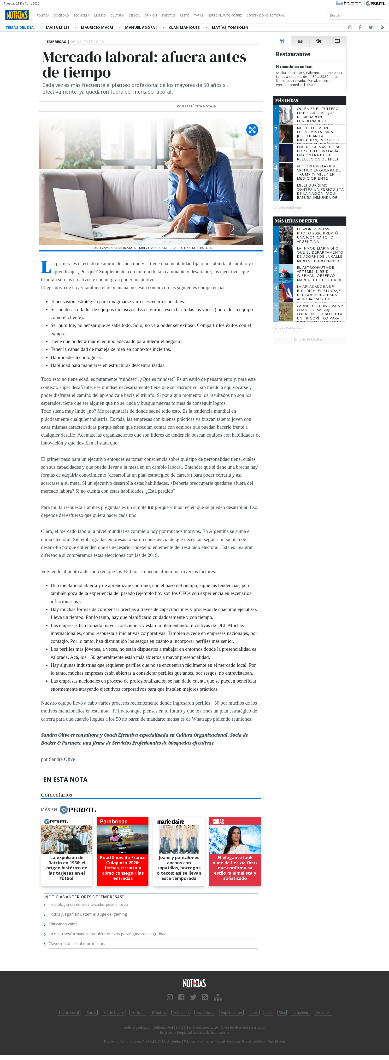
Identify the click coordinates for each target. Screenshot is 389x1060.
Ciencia (151, 15)
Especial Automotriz (257, 15)
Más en (68, 810)
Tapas (226, 15)
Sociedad (66, 15)
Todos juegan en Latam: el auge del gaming (88, 914)
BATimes (323, 1012)
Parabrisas (204, 1012)
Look (253, 1012)
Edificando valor (63, 924)
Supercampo (231, 1012)
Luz (268, 1012)
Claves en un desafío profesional (78, 943)
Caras (91, 1012)
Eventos (191, 15)
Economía (89, 15)
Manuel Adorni (141, 27)
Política (44, 15)
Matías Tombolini (231, 27)
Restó (210, 15)
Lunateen (300, 1012)
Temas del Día (20, 27)
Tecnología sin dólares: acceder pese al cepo (88, 904)
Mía (282, 1012)
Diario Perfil (69, 1012)
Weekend (181, 1012)
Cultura (131, 15)
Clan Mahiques (185, 27)
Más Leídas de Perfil (296, 221)
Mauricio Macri (97, 27)
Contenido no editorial (306, 15)
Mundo (111, 15)
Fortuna (137, 1012)
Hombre (159, 1012)
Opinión (170, 15)
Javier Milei (58, 27)
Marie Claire (113, 1012)
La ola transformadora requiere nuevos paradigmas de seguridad (107, 933)
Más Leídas (286, 100)
